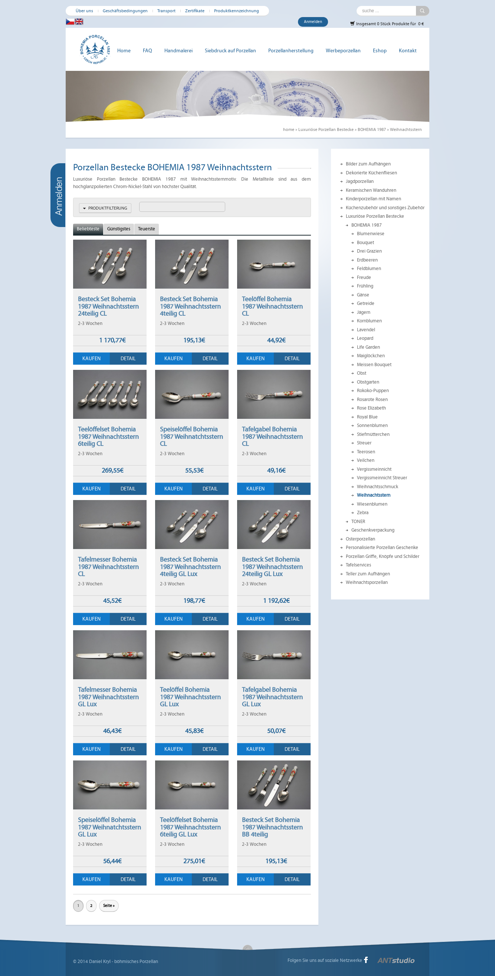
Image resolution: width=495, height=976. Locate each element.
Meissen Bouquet (374, 365)
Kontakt (408, 50)
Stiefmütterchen (373, 434)
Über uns (84, 10)
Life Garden (368, 347)
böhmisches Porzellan (136, 962)
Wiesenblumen (372, 504)
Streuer (364, 443)
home (288, 129)
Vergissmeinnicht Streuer (382, 478)
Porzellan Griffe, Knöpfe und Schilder (382, 556)
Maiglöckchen (371, 356)
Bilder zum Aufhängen (368, 164)
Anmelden (313, 21)
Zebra (362, 513)
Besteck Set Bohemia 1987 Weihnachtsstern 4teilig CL (190, 306)
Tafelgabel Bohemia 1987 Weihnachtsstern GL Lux (272, 697)
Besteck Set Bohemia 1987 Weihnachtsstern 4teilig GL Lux (190, 566)
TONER (358, 522)
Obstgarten (368, 382)
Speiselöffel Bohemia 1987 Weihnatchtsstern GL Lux (109, 827)
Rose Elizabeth (371, 408)
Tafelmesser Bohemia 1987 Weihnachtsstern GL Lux (108, 697)
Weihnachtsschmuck (377, 487)
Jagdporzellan (360, 181)
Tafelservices (358, 565)
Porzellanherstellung (291, 50)
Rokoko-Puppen (373, 391)
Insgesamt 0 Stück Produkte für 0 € (387, 23)
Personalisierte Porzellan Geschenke (382, 548)
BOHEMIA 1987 (372, 129)
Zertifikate (194, 10)
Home (124, 50)
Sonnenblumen (372, 425)
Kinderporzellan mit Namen (373, 199)
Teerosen (366, 452)
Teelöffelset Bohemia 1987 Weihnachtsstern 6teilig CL (108, 436)
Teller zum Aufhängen (368, 574)
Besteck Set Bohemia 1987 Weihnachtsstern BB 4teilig (272, 827)
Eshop (380, 50)
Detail (128, 358)
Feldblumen (369, 269)
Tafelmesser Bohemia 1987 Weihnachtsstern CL (108, 566)
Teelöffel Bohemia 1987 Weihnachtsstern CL (272, 306)
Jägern (363, 312)
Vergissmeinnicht (374, 469)
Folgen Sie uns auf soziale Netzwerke (325, 960)
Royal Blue (367, 417)
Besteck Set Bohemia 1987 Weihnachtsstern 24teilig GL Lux (272, 566)
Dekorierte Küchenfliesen (371, 173)
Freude (364, 277)
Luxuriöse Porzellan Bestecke (326, 129)
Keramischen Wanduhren (371, 190)
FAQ (147, 50)
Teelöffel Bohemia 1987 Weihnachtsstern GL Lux (190, 697)
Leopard (365, 338)
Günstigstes (118, 229)
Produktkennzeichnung (236, 10)
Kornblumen (369, 321)
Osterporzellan (360, 539)
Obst (361, 373)
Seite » (109, 905)
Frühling (365, 286)
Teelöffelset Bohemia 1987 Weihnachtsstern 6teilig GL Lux (190, 827)
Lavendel (366, 330)
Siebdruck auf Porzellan (230, 50)
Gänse (363, 295)
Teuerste (146, 229)
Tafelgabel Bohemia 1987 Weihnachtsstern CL (272, 436)
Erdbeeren (367, 260)
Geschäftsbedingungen (125, 10)
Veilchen (365, 460)
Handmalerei (178, 50)
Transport (166, 10)
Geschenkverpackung (372, 530)
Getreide (365, 303)
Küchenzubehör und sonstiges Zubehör (385, 208)
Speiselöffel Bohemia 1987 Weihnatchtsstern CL (191, 436)
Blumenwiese (370, 234)
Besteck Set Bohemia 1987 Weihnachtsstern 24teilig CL (108, 306)
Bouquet (365, 243)
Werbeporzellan (343, 50)
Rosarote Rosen (372, 399)
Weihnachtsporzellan (367, 582)
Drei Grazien (369, 251)
